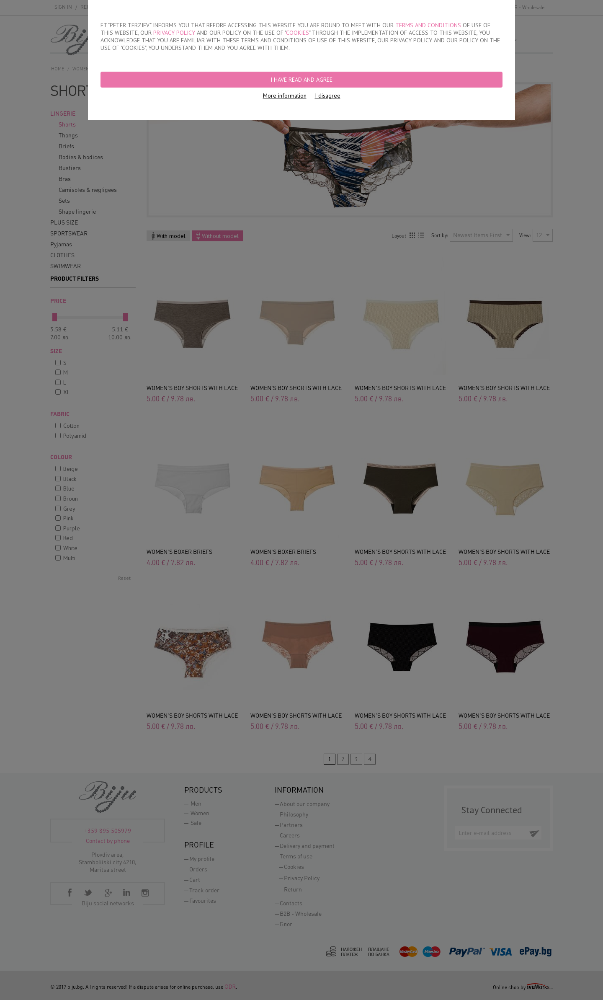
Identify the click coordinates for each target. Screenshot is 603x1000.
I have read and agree (301, 79)
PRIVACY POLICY (174, 32)
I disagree (327, 95)
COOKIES (297, 32)
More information (285, 95)
